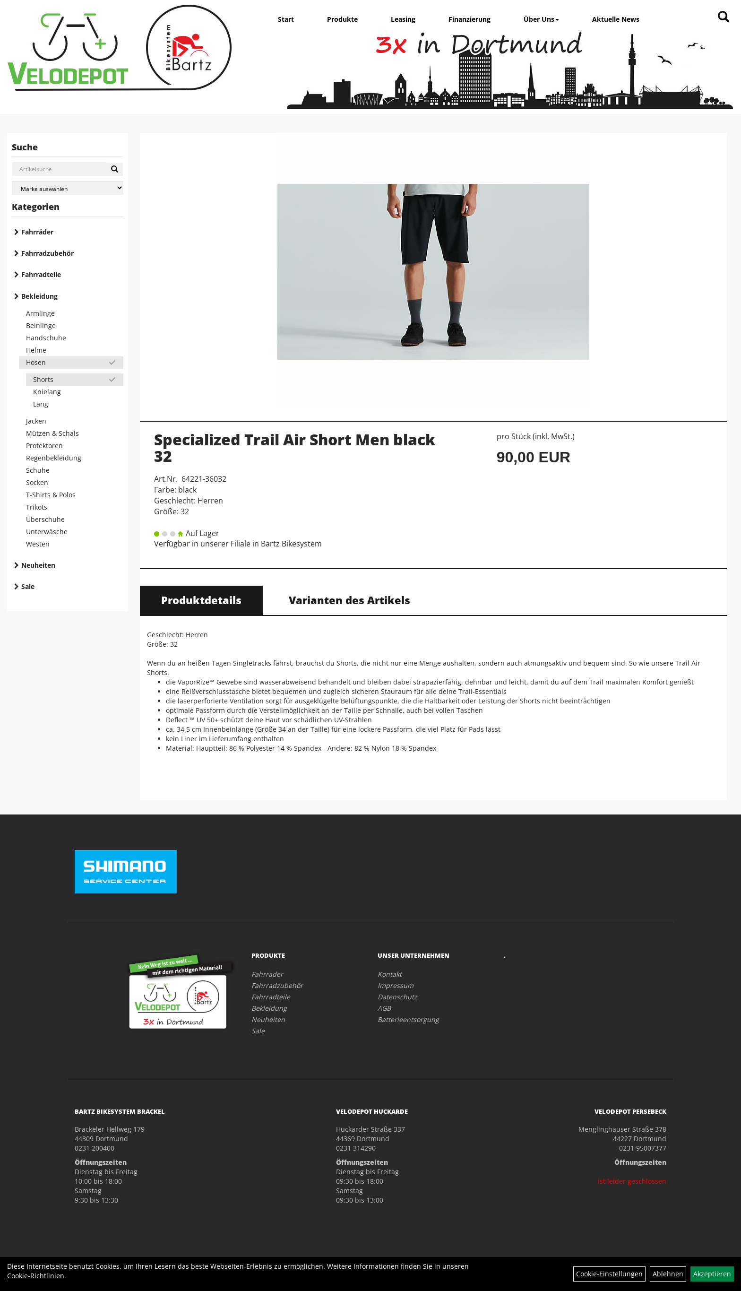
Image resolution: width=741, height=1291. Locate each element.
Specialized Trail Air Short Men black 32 (294, 447)
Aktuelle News (615, 19)
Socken (37, 482)
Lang (40, 403)
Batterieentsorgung (408, 1019)
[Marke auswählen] (67, 188)
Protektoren (44, 445)
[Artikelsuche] (723, 17)
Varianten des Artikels (349, 600)
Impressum (396, 985)
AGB (384, 1008)
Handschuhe (46, 337)
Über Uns (541, 19)
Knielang (47, 391)
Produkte (342, 19)
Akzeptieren (712, 1273)
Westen (38, 543)
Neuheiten (38, 565)
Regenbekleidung (53, 457)
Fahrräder (37, 231)
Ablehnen (668, 1273)
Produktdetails (201, 600)
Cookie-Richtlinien (35, 1275)
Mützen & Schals (52, 433)
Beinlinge (41, 325)
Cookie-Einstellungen (609, 1273)
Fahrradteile (41, 274)
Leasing (403, 19)
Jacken (36, 420)
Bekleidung (39, 296)
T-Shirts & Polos (51, 494)
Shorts (43, 379)
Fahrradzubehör (47, 253)
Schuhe (38, 470)
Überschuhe (45, 519)
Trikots (36, 507)
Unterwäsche (47, 531)
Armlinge (40, 313)
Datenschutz (397, 996)
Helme (36, 350)
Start (286, 19)
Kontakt (390, 974)
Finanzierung (469, 19)
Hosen (36, 362)
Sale (27, 586)
